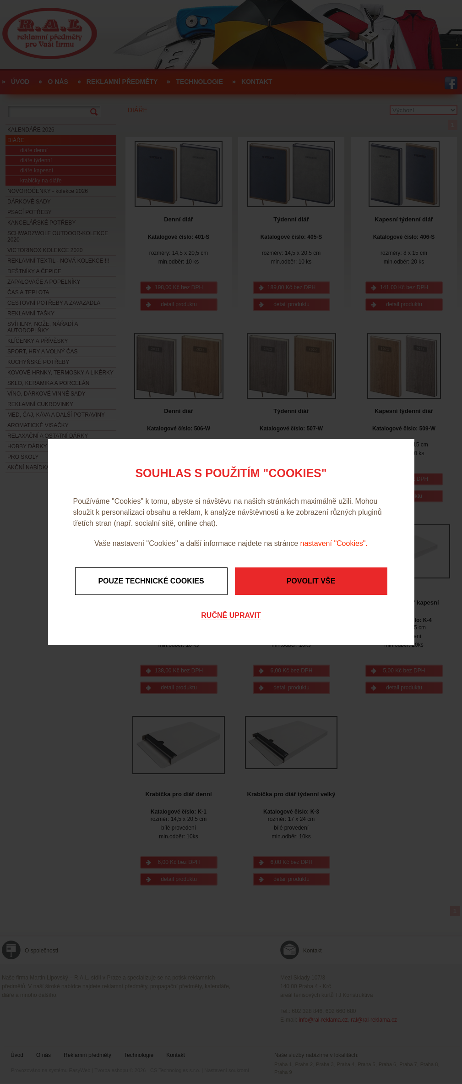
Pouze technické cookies (151, 581)
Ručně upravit (231, 615)
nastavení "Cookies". (334, 543)
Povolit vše (311, 581)
